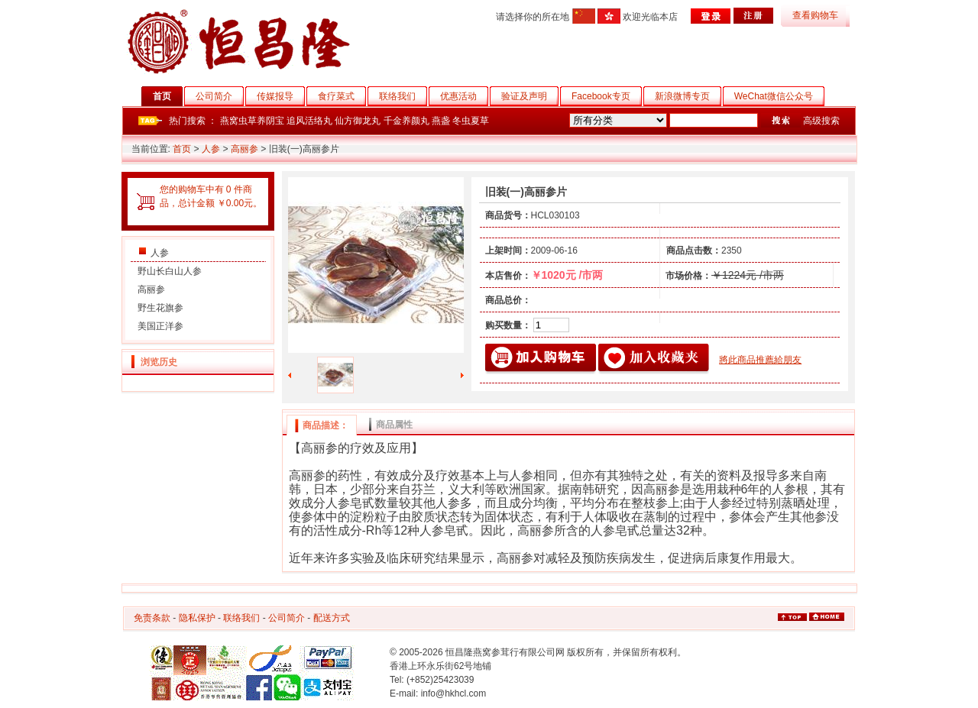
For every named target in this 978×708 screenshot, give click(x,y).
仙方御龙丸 (358, 120)
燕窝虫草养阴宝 (252, 120)
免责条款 (152, 618)
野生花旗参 (160, 307)
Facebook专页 (607, 96)
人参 (211, 149)
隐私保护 (197, 618)
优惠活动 (464, 96)
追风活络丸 (309, 120)
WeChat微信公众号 (779, 96)
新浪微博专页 (688, 96)
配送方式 (331, 618)
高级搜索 (821, 120)
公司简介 (220, 96)
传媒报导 (281, 96)
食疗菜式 (342, 96)
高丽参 (244, 149)
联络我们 (403, 96)
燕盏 (441, 120)
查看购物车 (815, 15)
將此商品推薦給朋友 (760, 359)
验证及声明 (530, 96)
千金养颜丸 (406, 120)
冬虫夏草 (470, 120)
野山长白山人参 (170, 271)
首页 (168, 96)
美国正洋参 (160, 326)
